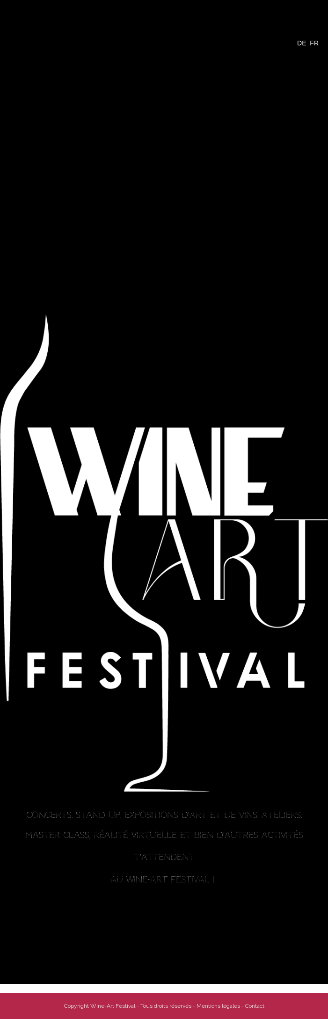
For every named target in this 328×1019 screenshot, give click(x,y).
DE (301, 43)
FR (314, 43)
